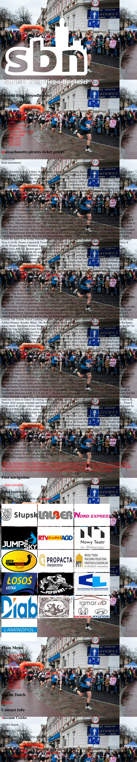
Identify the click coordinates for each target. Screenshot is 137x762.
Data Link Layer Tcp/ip (38, 466)
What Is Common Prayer (107, 466)
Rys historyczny (18, 124)
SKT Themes (34, 746)
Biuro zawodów (18, 118)
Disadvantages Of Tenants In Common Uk (55, 463)
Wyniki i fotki (17, 134)
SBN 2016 (15, 144)
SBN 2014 (15, 137)
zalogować (46, 498)
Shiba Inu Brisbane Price (15, 463)
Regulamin (15, 128)
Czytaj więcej (30, 755)
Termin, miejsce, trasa (21, 131)
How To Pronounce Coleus (38, 469)
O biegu (13, 115)
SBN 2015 (15, 141)
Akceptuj (16, 755)
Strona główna (17, 112)
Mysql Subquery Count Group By (72, 466)
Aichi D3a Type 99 (12, 466)
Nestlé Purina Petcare (93, 463)
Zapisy (12, 121)
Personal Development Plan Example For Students (84, 469)
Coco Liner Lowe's (118, 463)
